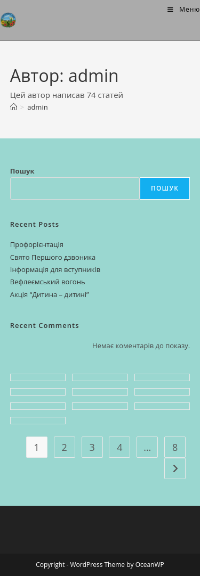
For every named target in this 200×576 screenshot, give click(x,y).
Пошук (22, 171)
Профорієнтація (36, 244)
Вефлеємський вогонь (47, 281)
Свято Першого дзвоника (53, 257)
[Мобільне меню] (183, 9)
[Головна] (13, 107)
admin (37, 107)
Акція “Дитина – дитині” (49, 294)
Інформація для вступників (55, 269)
